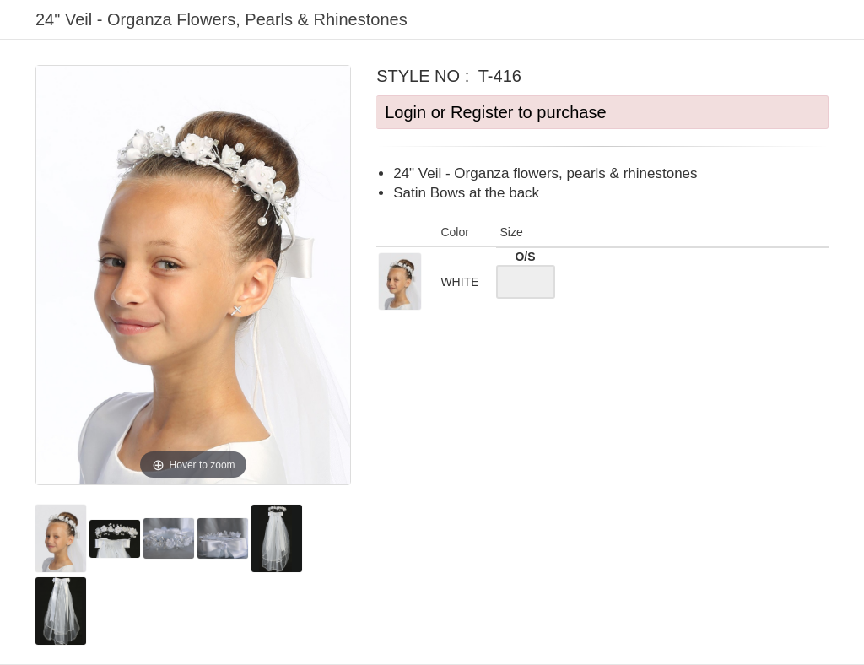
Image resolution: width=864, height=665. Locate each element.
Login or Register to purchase (495, 112)
